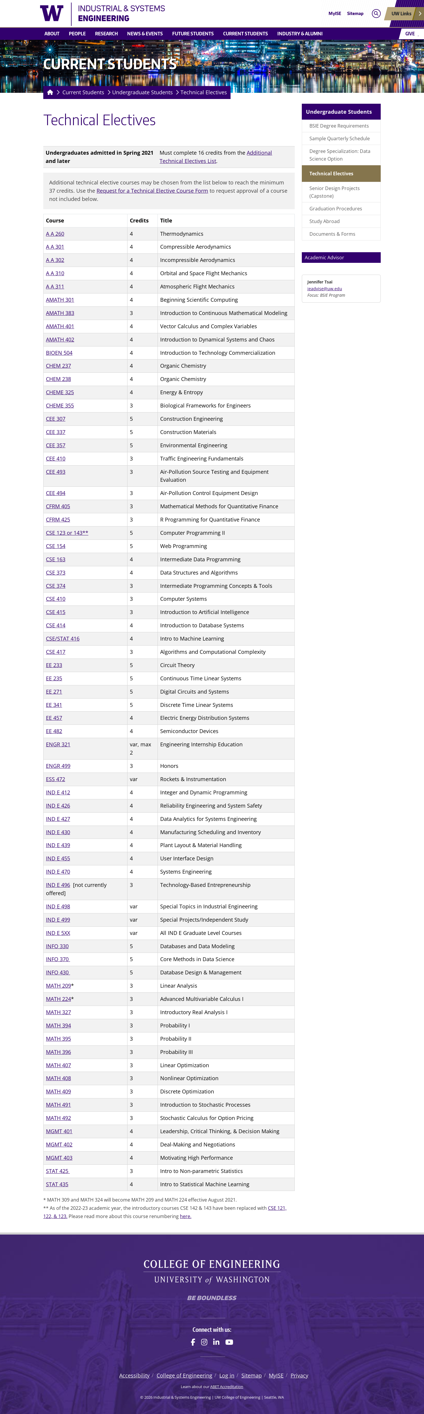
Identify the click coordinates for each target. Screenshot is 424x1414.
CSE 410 (55, 598)
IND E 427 (58, 818)
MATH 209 (58, 985)
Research (106, 34)
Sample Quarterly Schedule (339, 138)
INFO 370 (58, 959)
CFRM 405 (58, 506)
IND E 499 (58, 919)
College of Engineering (184, 1375)
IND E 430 (58, 832)
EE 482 (54, 731)
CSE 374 (55, 585)
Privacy (299, 1375)
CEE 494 (55, 492)
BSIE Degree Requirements (339, 126)
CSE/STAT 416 (63, 638)
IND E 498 (58, 906)
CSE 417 (55, 651)
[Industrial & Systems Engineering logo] (169, 14)
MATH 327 (58, 1012)
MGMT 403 (59, 1157)
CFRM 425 (58, 519)
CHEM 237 (58, 365)
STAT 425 (58, 1170)
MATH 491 (58, 1104)
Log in (226, 1375)
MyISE (335, 13)
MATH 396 (58, 1051)
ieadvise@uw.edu (324, 288)
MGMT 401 (59, 1131)
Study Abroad (324, 221)
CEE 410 (55, 458)
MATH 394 (58, 1025)
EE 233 (54, 665)
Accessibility (134, 1375)
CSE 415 (55, 612)
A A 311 (55, 286)
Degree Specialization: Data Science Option (339, 155)
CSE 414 (55, 625)
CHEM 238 (58, 378)
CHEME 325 (60, 392)
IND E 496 (58, 884)
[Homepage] (49, 92)
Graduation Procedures (335, 208)
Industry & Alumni (300, 34)
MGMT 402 (59, 1144)
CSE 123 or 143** (67, 532)
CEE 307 (55, 418)
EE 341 (54, 704)
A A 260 (55, 233)
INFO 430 (58, 972)
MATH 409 (58, 1091)
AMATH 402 (60, 339)
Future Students (193, 34)
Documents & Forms (332, 234)
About (51, 34)
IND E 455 (58, 858)
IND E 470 (58, 871)
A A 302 (55, 259)
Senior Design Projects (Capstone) (334, 192)
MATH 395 (58, 1038)
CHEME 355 (60, 405)
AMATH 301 (60, 299)
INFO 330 (57, 946)
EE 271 (54, 691)
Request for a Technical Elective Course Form (152, 190)
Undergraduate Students (142, 92)
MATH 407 (58, 1065)
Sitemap (355, 13)
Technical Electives (203, 92)
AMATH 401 (60, 326)
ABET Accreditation (226, 1386)
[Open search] (376, 13)
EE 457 (54, 717)
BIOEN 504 (59, 352)
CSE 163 (55, 559)
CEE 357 (55, 445)
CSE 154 (55, 546)
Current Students (245, 34)
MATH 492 (58, 1117)
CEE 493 (55, 471)
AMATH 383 (60, 312)
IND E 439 (58, 845)
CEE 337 (55, 431)
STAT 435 (57, 1184)
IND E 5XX (58, 932)
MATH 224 (58, 998)
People (77, 34)
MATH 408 (58, 1078)
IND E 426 (58, 805)
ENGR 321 (58, 744)
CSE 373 (55, 572)
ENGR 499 (58, 765)
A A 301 (55, 246)
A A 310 (55, 273)
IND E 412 (58, 792)
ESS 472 (55, 779)
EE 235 (54, 678)
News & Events (145, 34)
